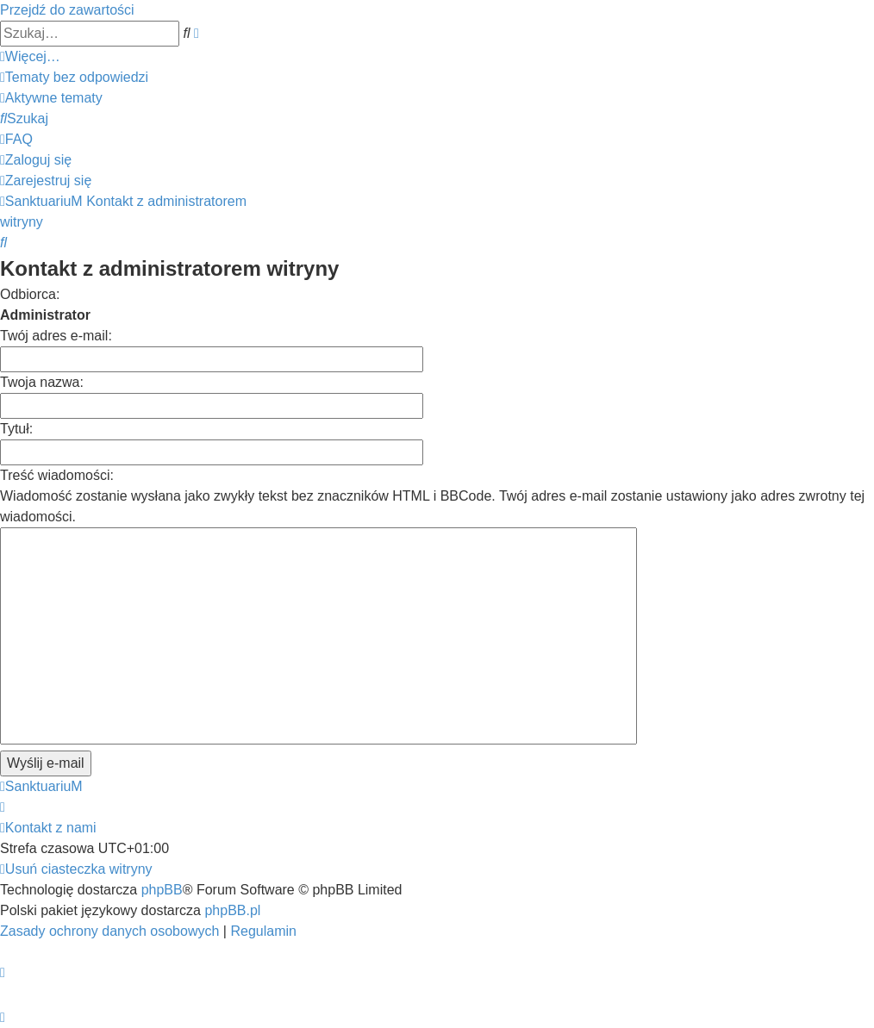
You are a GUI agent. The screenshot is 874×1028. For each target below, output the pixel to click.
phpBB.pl (232, 910)
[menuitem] (74, 77)
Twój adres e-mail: (56, 335)
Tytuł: (16, 428)
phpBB (162, 889)
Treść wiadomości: (57, 475)
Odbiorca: (29, 294)
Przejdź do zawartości (67, 10)
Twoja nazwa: (42, 382)
